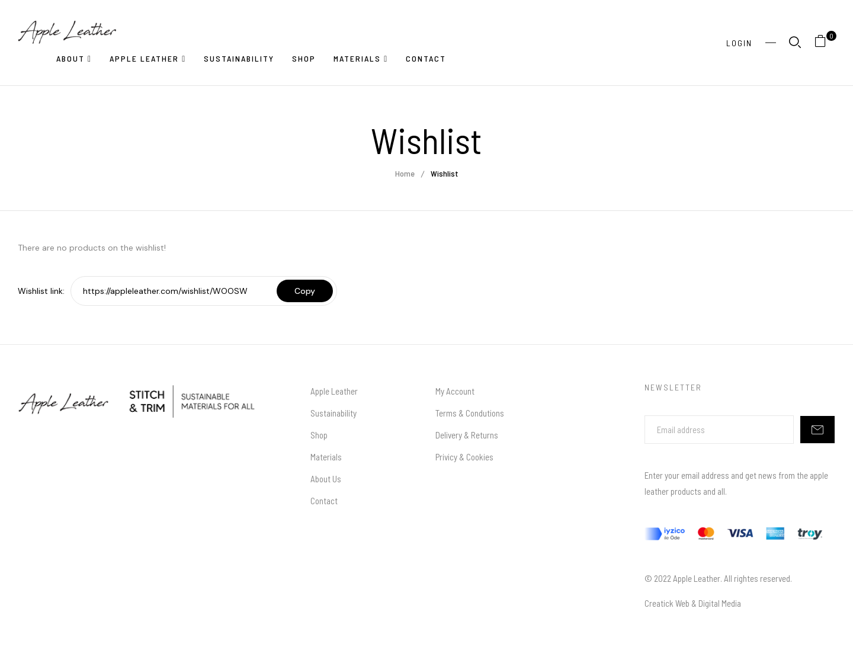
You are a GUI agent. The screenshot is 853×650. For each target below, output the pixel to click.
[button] (824, 43)
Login (739, 43)
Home (405, 173)
